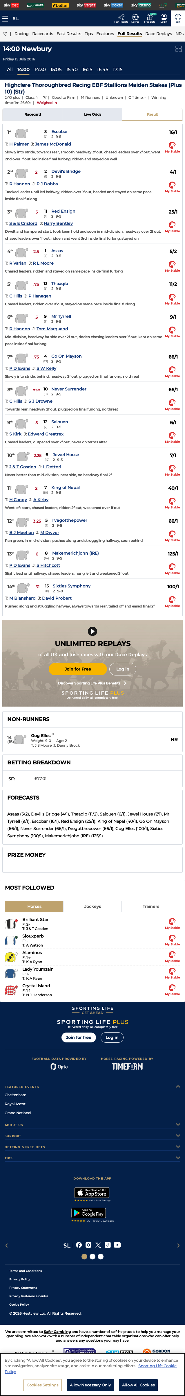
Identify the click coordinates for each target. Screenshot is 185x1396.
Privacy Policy (19, 1279)
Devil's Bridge (66, 171)
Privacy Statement (23, 1288)
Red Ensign (63, 211)
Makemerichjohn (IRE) (75, 553)
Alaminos (32, 952)
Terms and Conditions (25, 1271)
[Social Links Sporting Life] (84, 1256)
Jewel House (66, 454)
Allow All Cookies (138, 1388)
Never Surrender (68, 389)
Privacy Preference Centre (28, 1296)
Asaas (57, 250)
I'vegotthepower (69, 520)
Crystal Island (36, 985)
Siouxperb (33, 936)
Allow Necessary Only (90, 1388)
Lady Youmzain (38, 969)
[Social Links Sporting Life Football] (101, 1256)
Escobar (59, 131)
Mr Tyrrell (61, 316)
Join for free (78, 1037)
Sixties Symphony (71, 586)
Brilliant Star (35, 919)
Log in (122, 669)
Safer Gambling (57, 1331)
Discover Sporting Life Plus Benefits (92, 683)
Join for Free (78, 669)
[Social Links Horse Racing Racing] (92, 1256)
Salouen (59, 421)
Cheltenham (15, 1095)
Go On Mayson (66, 356)
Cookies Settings (43, 1388)
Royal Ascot (15, 1104)
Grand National (18, 1113)
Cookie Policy (19, 1305)
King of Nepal (65, 487)
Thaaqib (59, 283)
